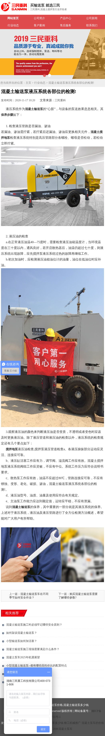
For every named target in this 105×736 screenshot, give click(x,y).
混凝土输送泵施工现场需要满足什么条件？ (32, 649)
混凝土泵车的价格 (93, 722)
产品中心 (65, 18)
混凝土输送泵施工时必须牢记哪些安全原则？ (34, 624)
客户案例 (39, 25)
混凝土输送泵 (34, 109)
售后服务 (65, 25)
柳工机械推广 (72, 722)
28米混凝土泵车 (62, 728)
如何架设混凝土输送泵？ (21, 632)
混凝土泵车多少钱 (52, 722)
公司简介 (39, 18)
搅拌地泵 (12, 449)
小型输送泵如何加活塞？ (21, 641)
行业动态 (13, 25)
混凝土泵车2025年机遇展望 (23, 657)
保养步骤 (7, 114)
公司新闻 (91, 18)
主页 (28, 82)
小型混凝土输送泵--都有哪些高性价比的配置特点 (36, 665)
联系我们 (91, 25)
